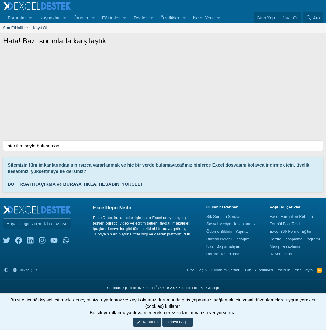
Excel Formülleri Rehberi (291, 216)
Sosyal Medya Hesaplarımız (231, 224)
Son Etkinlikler (15, 28)
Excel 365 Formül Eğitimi (292, 231)
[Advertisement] (163, 94)
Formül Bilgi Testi (285, 224)
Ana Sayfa (304, 270)
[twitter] (6, 241)
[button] (30, 17)
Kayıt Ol (40, 28)
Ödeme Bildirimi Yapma (227, 231)
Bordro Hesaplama (222, 254)
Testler (140, 17)
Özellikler (170, 17)
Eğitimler (111, 17)
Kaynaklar (50, 17)
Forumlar (17, 17)
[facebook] (18, 241)
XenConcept (209, 288)
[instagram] (42, 241)
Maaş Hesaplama (285, 246)
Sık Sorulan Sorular (223, 216)
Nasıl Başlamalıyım (223, 246)
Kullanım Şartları (226, 270)
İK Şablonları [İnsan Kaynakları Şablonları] (281, 254)
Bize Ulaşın (197, 270)
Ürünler (80, 17)
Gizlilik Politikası (259, 270)
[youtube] (54, 241)
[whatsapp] (66, 241)
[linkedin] (30, 241)
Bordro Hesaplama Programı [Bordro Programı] (295, 239)
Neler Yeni (203, 17)
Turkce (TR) (26, 270)
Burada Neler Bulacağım (228, 239)
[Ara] (313, 17)
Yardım (284, 270)
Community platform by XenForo (152, 288)
